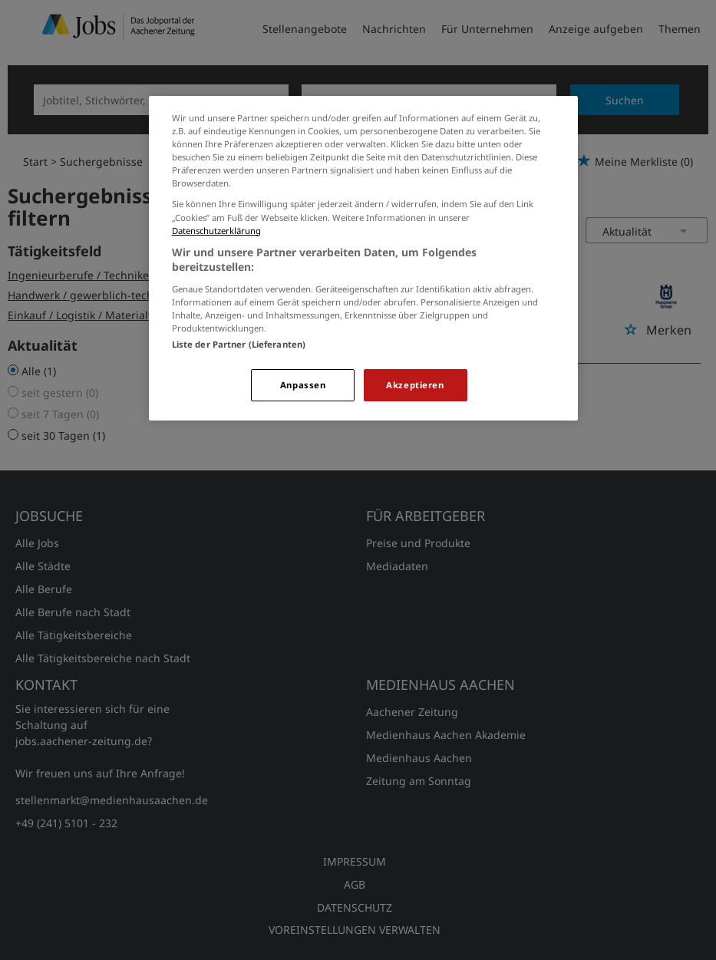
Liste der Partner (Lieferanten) (239, 344)
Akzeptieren (415, 385)
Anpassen (303, 385)
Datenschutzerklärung (216, 230)
